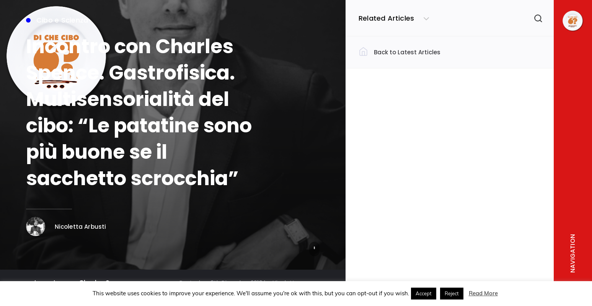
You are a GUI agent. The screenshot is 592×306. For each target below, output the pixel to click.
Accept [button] (424, 293)
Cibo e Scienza (57, 20)
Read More (483, 293)
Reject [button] (452, 293)
